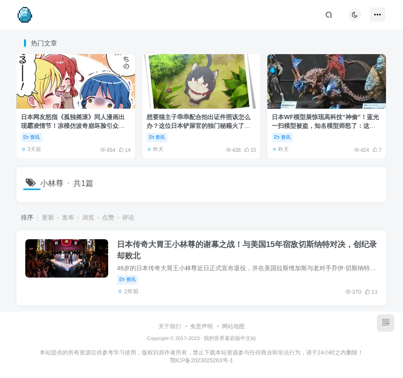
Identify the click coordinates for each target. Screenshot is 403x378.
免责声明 (201, 326)
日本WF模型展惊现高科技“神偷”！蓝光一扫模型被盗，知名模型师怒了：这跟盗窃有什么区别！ (325, 125)
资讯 (32, 137)
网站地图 (233, 326)
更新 (48, 217)
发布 (68, 217)
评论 (128, 217)
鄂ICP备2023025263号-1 (201, 360)
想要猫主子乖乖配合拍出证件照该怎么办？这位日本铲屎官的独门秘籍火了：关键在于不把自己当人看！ (198, 125)
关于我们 (169, 326)
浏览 (88, 217)
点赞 (108, 217)
